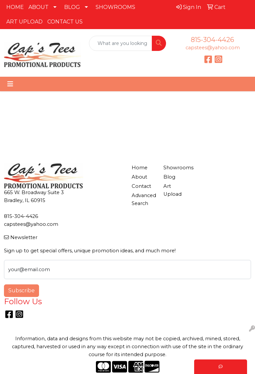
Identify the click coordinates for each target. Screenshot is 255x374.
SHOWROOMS (115, 7)
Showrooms (175, 168)
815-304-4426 (212, 40)
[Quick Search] (120, 43)
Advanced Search (143, 199)
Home (140, 168)
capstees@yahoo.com (213, 48)
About (139, 177)
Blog (169, 177)
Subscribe (21, 290)
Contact (141, 186)
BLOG (72, 7)
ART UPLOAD (24, 22)
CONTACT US (65, 22)
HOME (15, 7)
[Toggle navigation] (10, 84)
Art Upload (172, 190)
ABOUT (38, 7)
